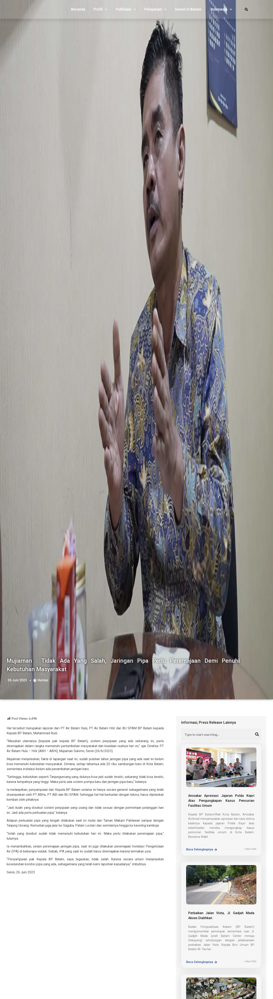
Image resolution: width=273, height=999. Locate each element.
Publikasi (126, 10)
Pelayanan (155, 10)
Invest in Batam (188, 10)
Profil (100, 10)
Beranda (78, 10)
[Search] (258, 734)
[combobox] (218, 734)
